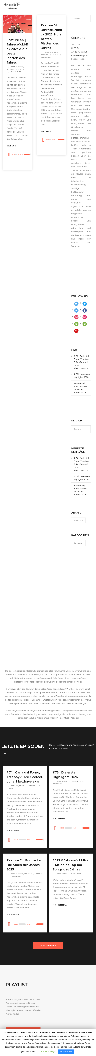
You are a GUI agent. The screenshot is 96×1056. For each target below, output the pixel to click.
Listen (64, 874)
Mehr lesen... (14, 830)
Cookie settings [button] (48, 1051)
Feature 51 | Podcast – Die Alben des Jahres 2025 (80, 388)
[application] (17, 154)
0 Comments (16, 72)
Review (22, 786)
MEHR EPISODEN (48, 945)
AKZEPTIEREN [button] (66, 1052)
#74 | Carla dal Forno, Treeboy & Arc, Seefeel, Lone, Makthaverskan (81, 362)
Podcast (10, 69)
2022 (47, 52)
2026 (59, 781)
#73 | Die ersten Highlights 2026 (82, 376)
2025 (13, 874)
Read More (12, 146)
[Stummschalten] (23, 154)
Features (19, 67)
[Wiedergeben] (9, 154)
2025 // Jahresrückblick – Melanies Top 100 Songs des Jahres (71, 865)
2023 (13, 67)
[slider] (16, 154)
